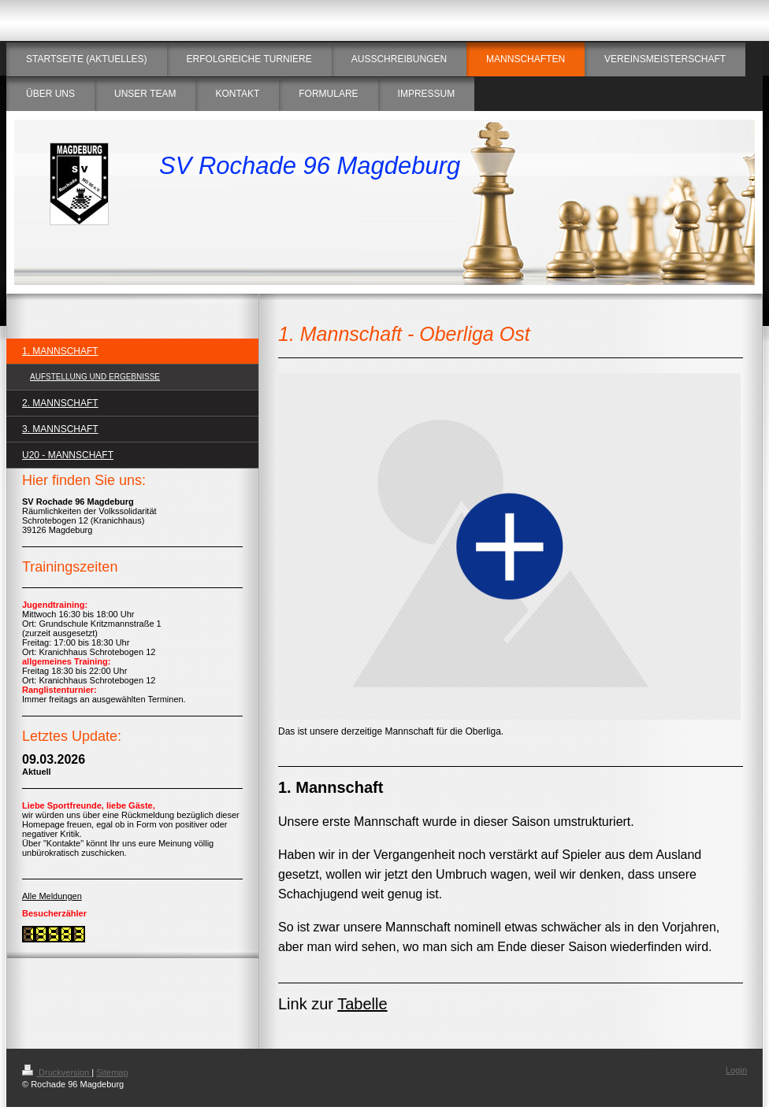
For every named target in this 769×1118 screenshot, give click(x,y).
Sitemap (112, 1072)
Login (736, 1070)
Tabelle (362, 1003)
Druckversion (56, 1072)
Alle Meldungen (52, 896)
